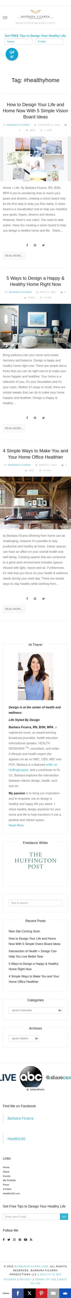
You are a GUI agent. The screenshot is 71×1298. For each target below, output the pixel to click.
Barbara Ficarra (18, 125)
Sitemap (10, 1279)
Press (6, 1184)
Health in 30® (50, 1274)
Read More (16, 825)
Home (6, 1167)
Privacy (26, 1279)
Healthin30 (16, 1139)
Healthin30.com (11, 1193)
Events (6, 1176)
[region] (35, 1077)
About (6, 1171)
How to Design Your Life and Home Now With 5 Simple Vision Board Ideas (35, 111)
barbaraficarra (35, 1089)
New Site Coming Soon (24, 931)
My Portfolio (9, 1180)
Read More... (14, 255)
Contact (7, 1189)
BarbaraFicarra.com (31, 1266)
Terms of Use (45, 1279)
